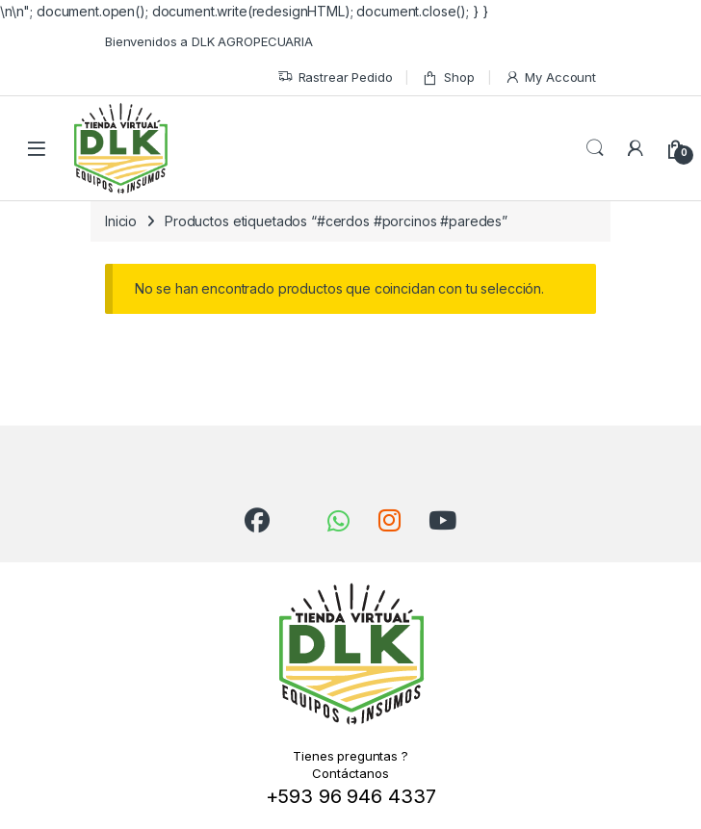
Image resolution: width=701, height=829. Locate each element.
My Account (550, 77)
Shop (448, 77)
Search (595, 148)
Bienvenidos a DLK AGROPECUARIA (209, 41)
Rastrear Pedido (335, 77)
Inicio (121, 221)
